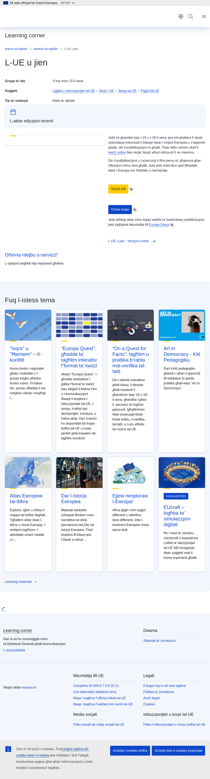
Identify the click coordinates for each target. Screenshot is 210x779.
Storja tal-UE (127, 91)
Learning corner (17, 630)
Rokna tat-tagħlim (16, 48)
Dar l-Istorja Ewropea (74, 498)
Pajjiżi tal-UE (150, 91)
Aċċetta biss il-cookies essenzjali (178, 750)
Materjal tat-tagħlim (46, 48)
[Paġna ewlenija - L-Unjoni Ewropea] (25, 16)
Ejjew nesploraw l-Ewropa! (130, 498)
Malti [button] (180, 16)
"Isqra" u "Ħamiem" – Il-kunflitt (25, 354)
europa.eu (29, 687)
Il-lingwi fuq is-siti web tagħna (164, 685)
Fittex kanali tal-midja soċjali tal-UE (98, 724)
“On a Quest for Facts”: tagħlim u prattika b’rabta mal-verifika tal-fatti (130, 360)
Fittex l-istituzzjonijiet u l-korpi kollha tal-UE (174, 724)
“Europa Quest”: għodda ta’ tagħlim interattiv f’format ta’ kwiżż (79, 357)
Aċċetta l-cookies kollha (130, 750)
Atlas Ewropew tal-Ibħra (26, 498)
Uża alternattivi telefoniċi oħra (94, 692)
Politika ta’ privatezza (158, 692)
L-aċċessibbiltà (14, 650)
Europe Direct (159, 224)
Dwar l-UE (106, 91)
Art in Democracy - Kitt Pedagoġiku (182, 354)
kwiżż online (117, 152)
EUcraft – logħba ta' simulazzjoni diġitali (177, 515)
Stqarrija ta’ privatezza (159, 640)
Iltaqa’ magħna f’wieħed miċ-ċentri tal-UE (103, 704)
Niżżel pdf (118, 189)
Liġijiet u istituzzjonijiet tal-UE (73, 91)
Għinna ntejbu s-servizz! (31, 255)
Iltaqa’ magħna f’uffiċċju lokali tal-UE (99, 698)
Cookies (149, 704)
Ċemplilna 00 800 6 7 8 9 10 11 (96, 685)
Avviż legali (151, 698)
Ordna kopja (120, 209)
